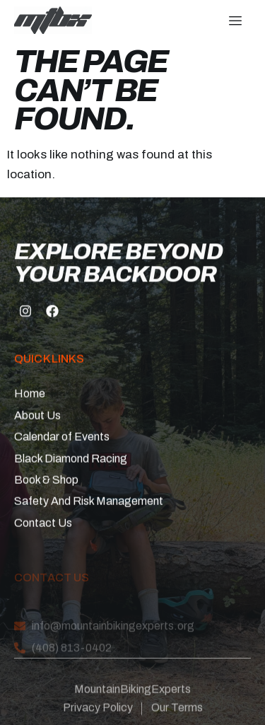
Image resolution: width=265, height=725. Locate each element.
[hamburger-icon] (235, 21)
